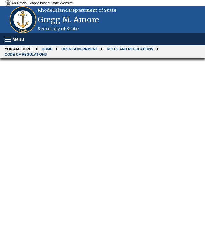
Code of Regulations (26, 54)
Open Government (79, 49)
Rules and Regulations (130, 49)
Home (47, 49)
